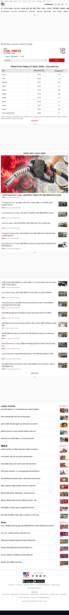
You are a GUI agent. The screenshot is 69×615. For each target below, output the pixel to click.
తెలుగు (15, 1)
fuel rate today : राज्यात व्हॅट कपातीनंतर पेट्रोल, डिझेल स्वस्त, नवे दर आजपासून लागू (26, 223)
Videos (49, 8)
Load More (34, 373)
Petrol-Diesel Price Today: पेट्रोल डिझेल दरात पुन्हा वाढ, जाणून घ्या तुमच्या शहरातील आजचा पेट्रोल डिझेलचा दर (29, 244)
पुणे (31, 8)
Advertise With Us (29, 585)
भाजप (54, 11)
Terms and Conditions (34, 588)
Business (15, 44)
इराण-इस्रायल (6, 11)
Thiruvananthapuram (8, 113)
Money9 (26, 597)
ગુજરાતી (25, 1)
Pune (3, 78)
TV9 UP (20, 597)
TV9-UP (49, 1)
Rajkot (4, 105)
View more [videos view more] (63, 446)
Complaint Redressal (43, 585)
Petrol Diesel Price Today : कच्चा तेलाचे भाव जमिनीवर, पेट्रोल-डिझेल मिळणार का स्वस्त (28, 213)
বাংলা (20, 1)
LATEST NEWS (8, 8)
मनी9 (44, 1)
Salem (4, 86)
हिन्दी (2, 1)
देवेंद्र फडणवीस (47, 11)
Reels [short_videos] (3, 522)
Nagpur (4, 94)
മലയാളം (39, 1)
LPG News (14, 11)
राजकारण (62, 8)
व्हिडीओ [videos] (4, 446)
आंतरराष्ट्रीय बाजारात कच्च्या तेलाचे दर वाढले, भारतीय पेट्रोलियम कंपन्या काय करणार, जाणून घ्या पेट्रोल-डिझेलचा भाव (28, 365)
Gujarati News (44, 594)
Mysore (4, 90)
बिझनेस (3, 197)
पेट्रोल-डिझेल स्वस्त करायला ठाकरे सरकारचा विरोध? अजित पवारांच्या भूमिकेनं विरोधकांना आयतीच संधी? (29, 324)
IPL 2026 (17, 8)
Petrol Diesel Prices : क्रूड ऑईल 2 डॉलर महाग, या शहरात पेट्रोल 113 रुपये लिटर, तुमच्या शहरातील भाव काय (27, 204)
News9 (6, 1)
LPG (22, 56)
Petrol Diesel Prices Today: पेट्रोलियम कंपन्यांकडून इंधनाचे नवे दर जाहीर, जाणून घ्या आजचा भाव (28, 345)
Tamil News (34, 597)
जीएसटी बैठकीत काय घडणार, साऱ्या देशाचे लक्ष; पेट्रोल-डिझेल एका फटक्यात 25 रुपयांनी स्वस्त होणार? (28, 334)
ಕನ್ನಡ (11, 1)
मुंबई (27, 8)
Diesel (15, 56)
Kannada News (24, 594)
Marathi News (6, 44)
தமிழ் (33, 1)
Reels (43, 8)
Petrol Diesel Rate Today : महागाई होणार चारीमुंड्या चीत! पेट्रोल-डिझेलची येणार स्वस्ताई (31, 195)
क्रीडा (34, 8)
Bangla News (34, 594)
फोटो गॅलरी (56, 8)
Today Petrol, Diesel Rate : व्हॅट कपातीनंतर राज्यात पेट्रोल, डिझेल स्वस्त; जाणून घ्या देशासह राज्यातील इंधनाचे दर (28, 234)
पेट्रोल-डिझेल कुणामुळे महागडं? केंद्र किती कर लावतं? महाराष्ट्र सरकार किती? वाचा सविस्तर (26, 313)
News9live (63, 594)
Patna (4, 74)
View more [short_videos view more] (63, 522)
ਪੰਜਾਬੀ (29, 1)
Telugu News (14, 594)
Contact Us (11, 585)
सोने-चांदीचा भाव (23, 11)
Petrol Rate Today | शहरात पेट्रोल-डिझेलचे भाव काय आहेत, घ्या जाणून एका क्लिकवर (27, 293)
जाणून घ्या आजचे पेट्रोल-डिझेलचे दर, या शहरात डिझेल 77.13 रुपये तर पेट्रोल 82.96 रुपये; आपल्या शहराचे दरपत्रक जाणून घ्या (29, 283)
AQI (58, 4)
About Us (19, 585)
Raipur (4, 101)
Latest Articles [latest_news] (8, 406)
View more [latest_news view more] (63, 406)
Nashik (4, 97)
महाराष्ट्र (23, 8)
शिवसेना (59, 11)
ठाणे (3, 328)
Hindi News (5, 594)
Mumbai (4, 82)
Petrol (8, 56)
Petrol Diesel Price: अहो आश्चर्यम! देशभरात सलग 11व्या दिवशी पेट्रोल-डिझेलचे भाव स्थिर (27, 354)
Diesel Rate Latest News (34, 153)
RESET (57, 60)
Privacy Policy (55, 585)
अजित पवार (32, 11)
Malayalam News (44, 597)
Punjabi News (54, 594)
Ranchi (4, 109)
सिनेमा (38, 8)
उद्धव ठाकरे (39, 11)
